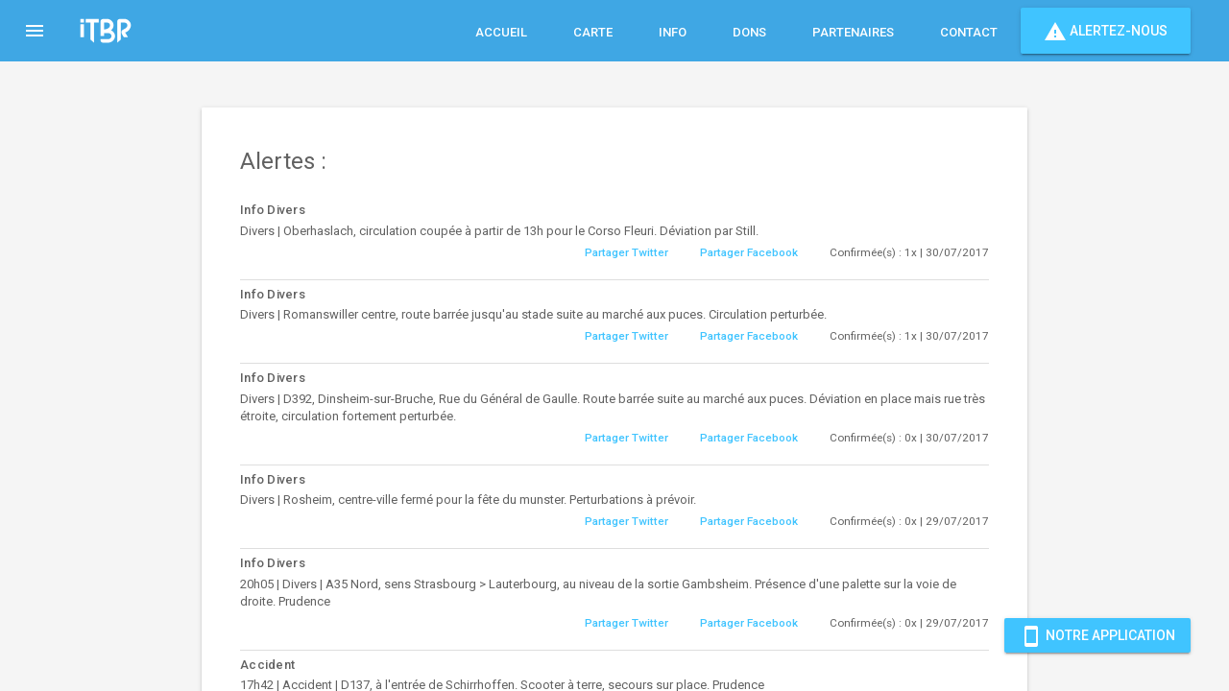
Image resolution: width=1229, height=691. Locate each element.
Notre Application (1097, 635)
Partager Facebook (749, 252)
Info (673, 32)
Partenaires (853, 32)
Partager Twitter (626, 252)
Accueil (501, 32)
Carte (593, 32)
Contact (969, 32)
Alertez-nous (1106, 31)
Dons (749, 32)
